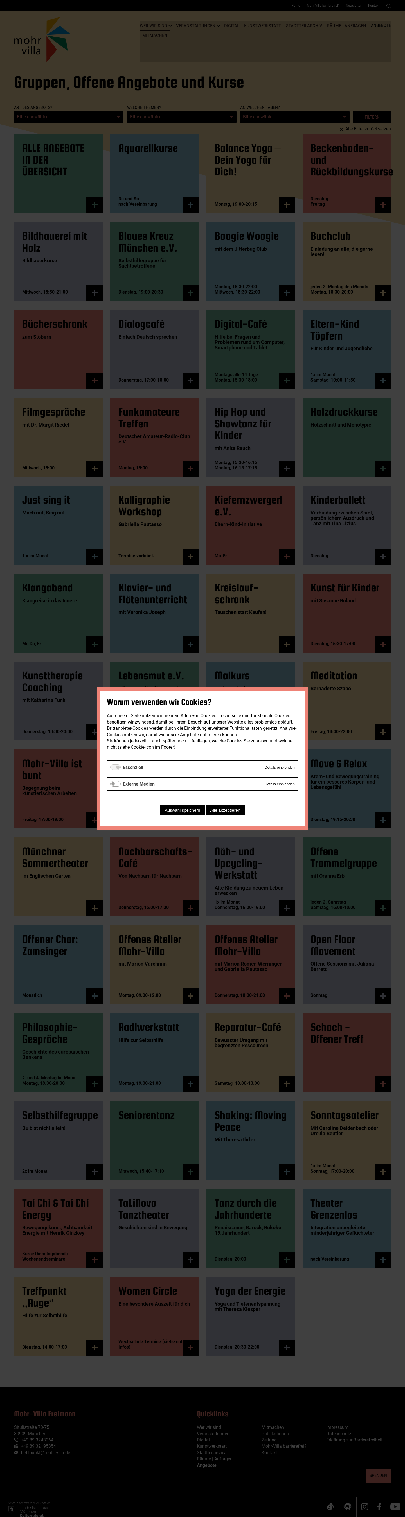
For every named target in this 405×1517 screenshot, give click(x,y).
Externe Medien (139, 784)
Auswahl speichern (182, 810)
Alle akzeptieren (225, 810)
